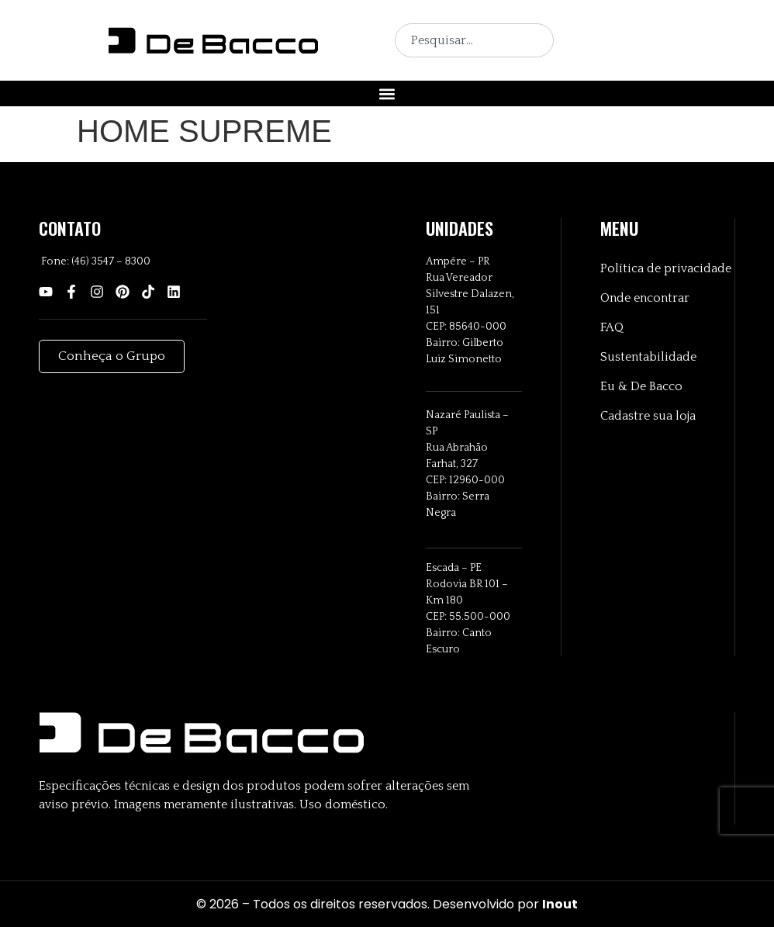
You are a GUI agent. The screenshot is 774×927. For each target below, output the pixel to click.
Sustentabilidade (648, 357)
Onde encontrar (644, 298)
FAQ (612, 327)
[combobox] (474, 40)
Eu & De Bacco (641, 386)
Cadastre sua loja (648, 416)
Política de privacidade (665, 268)
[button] (387, 93)
